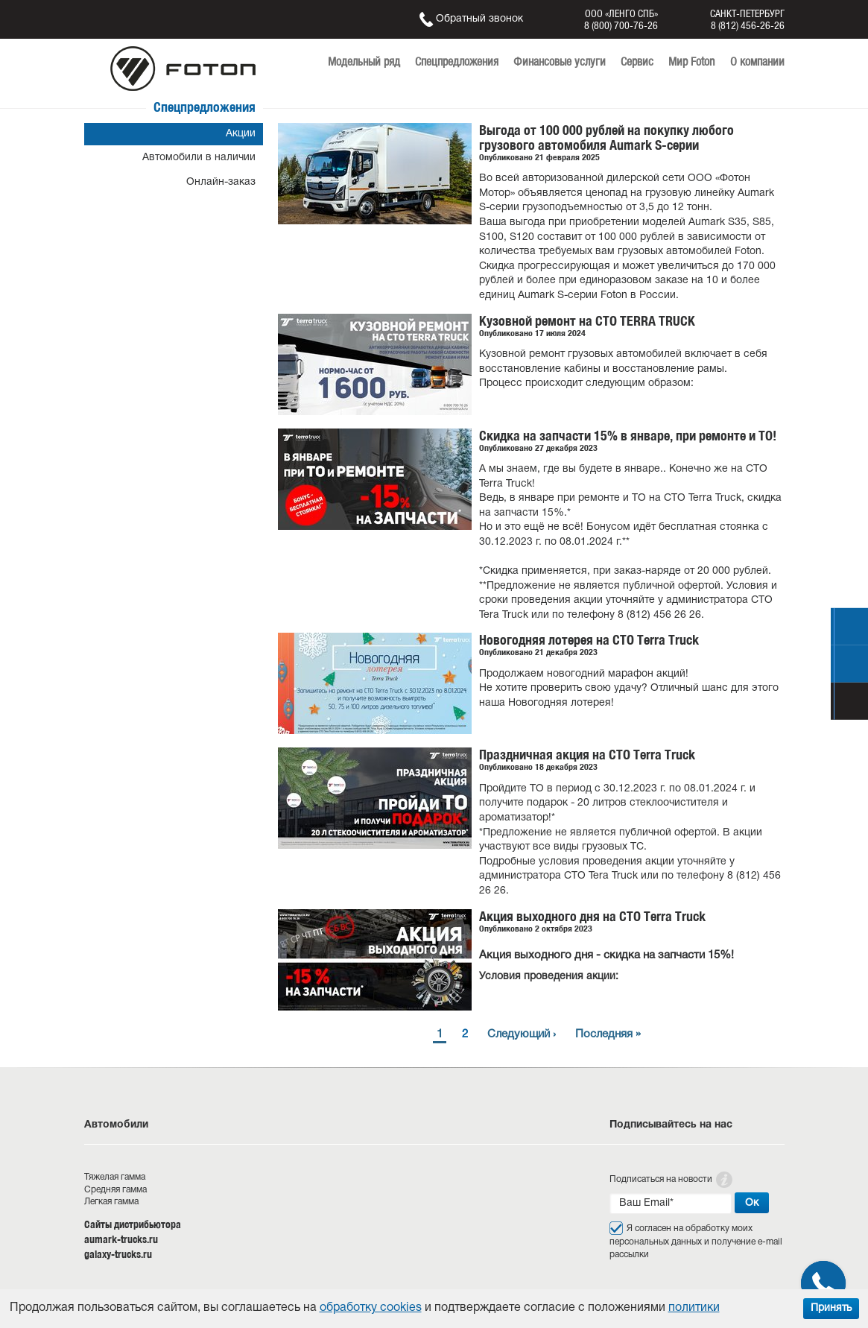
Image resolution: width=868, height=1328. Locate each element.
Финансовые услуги (559, 61)
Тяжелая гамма (114, 1177)
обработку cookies (371, 1308)
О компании (757, 61)
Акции (241, 134)
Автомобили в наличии (199, 157)
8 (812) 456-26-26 (748, 25)
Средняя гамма (115, 1190)
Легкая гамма (111, 1202)
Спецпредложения (456, 61)
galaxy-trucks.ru (118, 1254)
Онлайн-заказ (221, 182)
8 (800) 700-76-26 (621, 25)
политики (694, 1308)
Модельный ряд (364, 61)
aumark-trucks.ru (121, 1239)
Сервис (637, 61)
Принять (831, 1308)
